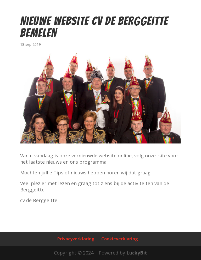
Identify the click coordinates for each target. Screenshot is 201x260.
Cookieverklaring (119, 239)
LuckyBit (136, 253)
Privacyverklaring (75, 239)
